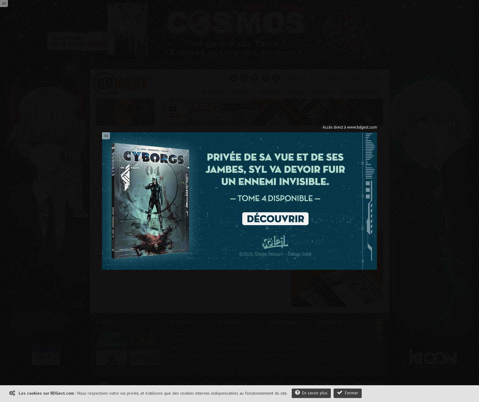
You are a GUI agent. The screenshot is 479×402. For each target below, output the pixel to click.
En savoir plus (311, 393)
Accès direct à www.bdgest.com (350, 127)
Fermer (347, 393)
